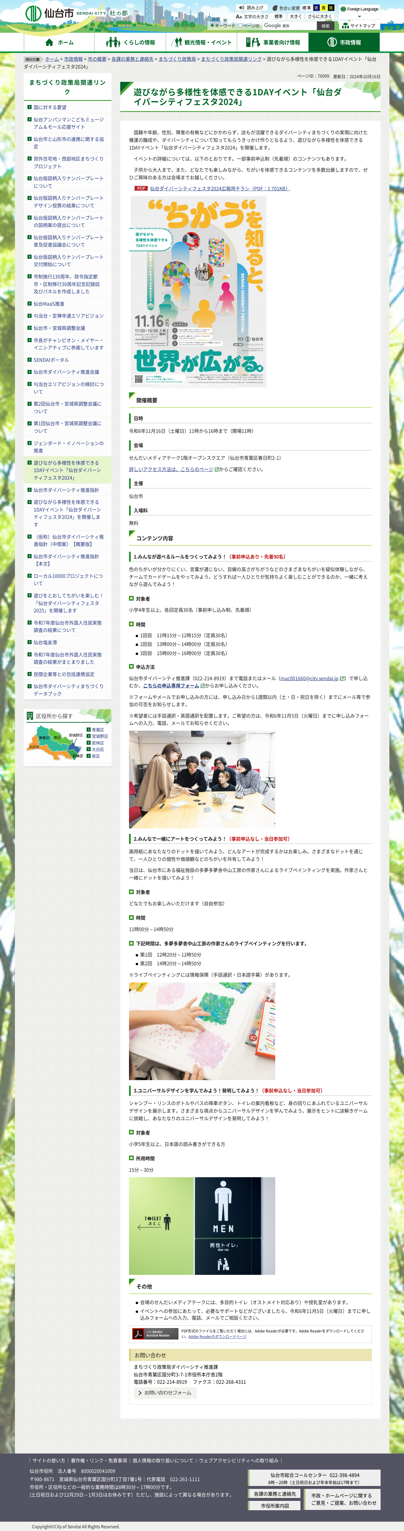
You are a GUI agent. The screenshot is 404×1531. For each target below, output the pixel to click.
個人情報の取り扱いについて (163, 1460)
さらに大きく (320, 16)
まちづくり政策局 (177, 58)
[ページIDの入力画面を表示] (240, 25)
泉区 (96, 756)
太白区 (98, 749)
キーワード (222, 25)
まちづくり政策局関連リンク (231, 58)
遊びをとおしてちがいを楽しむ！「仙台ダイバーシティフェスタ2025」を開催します (69, 603)
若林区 (98, 743)
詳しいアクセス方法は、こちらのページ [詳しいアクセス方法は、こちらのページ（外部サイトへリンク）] (171, 469)
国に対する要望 (50, 107)
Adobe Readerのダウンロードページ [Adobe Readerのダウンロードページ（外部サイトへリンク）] (217, 1336)
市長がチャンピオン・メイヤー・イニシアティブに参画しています (69, 344)
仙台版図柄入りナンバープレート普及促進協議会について (69, 241)
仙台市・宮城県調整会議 (59, 327)
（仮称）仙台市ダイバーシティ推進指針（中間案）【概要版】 (69, 540)
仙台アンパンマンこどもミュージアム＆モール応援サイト (69, 123)
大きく (296, 16)
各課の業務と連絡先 (132, 58)
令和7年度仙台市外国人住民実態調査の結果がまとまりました (68, 658)
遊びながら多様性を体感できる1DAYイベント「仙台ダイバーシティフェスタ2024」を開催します (67, 513)
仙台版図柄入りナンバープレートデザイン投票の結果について (69, 201)
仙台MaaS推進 (49, 303)
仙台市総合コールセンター (299, 1474)
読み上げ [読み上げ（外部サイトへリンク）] (255, 7)
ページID (248, 25)
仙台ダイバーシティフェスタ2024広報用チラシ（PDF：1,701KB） (220, 188)
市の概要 (97, 58)
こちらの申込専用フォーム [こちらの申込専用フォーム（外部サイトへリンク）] (171, 685)
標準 (307, 8)
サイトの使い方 (48, 1460)
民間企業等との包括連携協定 (64, 673)
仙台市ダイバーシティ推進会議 (66, 371)
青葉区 (98, 729)
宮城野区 (100, 736)
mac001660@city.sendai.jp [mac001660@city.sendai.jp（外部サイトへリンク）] (309, 678)
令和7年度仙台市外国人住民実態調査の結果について (68, 626)
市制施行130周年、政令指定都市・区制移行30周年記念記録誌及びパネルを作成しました (67, 284)
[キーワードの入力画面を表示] (212, 25)
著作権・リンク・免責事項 (99, 1460)
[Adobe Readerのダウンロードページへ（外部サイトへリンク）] (155, 1330)
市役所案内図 (275, 1505)
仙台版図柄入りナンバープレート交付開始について (69, 260)
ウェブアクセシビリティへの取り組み (238, 1460)
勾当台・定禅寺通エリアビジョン (69, 315)
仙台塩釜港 (45, 642)
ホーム (52, 58)
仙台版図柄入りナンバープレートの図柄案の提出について (69, 221)
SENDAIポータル (51, 359)
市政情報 (73, 58)
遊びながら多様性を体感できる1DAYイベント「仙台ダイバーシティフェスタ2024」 (67, 470)
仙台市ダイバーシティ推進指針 (66, 489)
